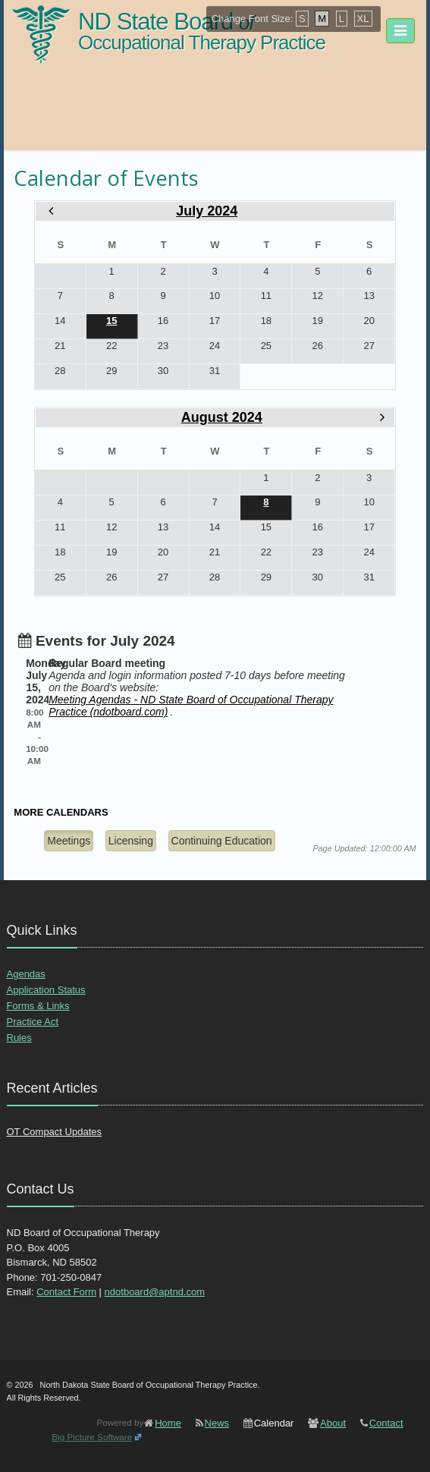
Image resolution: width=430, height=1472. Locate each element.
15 (111, 320)
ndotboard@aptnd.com (155, 1291)
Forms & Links (38, 1005)
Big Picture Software (92, 1437)
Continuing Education (221, 841)
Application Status (46, 989)
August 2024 (221, 417)
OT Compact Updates (54, 1131)
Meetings (68, 841)
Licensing (130, 841)
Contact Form (66, 1291)
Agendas (26, 974)
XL (363, 18)
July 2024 (206, 211)
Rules (19, 1037)
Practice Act (33, 1021)
